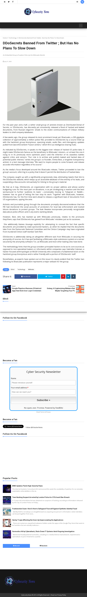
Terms (42, 412)
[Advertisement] (43, 339)
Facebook (25, 276)
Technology (13, 38)
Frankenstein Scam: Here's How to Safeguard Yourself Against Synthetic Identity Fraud (44, 509)
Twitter (49, 276)
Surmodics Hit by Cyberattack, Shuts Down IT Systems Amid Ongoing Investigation (43, 531)
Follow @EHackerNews (34, 427)
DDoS (12, 269)
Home (5, 38)
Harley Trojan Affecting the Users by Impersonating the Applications (37, 520)
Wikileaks (31, 269)
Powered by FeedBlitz (54, 408)
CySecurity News (26, 595)
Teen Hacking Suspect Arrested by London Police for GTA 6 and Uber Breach (41, 497)
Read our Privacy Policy (58, 595)
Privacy (48, 412)
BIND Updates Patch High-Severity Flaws (27, 486)
